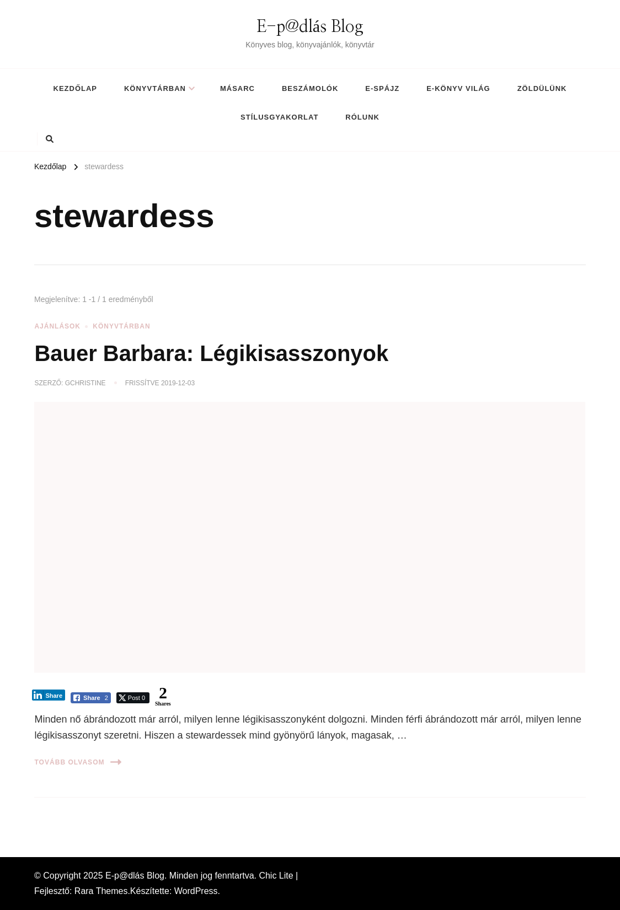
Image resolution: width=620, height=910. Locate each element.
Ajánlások (57, 326)
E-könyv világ (458, 88)
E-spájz (382, 88)
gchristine (85, 383)
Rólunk (362, 117)
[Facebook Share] (91, 697)
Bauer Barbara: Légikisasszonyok (211, 353)
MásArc (237, 88)
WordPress (196, 891)
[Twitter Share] (132, 697)
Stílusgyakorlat (279, 117)
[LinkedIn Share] (48, 695)
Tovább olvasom (77, 762)
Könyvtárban (155, 88)
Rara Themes (101, 891)
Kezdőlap (75, 88)
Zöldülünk (542, 88)
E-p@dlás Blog (310, 27)
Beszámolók (310, 88)
